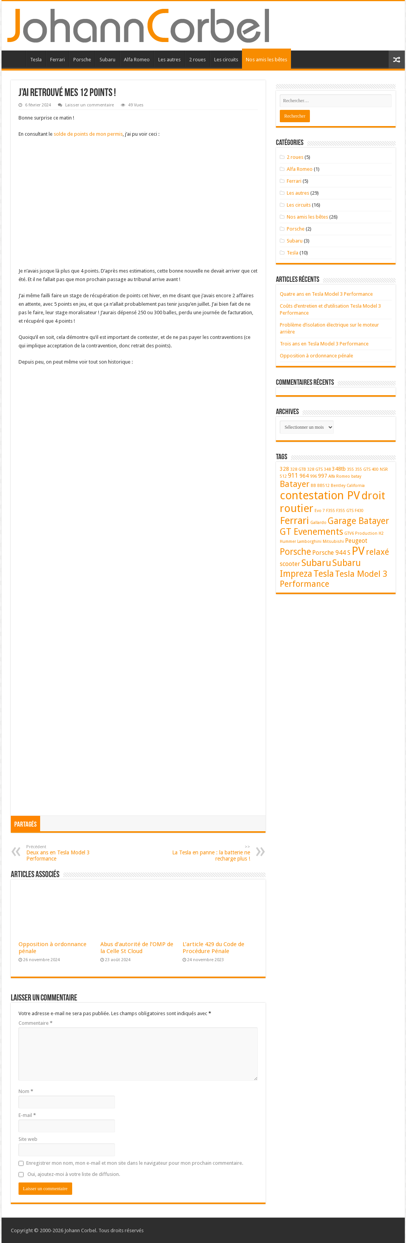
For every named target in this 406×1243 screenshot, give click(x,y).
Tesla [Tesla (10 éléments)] (323, 573)
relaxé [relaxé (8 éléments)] (377, 552)
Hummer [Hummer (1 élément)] (288, 541)
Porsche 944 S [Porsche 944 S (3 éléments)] (331, 552)
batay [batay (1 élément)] (356, 476)
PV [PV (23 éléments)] (358, 550)
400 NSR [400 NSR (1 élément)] (380, 469)
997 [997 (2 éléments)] (322, 476)
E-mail (27, 1115)
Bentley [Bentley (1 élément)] (338, 485)
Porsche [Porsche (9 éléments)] (295, 552)
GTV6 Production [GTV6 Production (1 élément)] (360, 533)
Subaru (107, 59)
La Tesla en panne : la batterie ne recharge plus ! (210, 853)
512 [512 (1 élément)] (283, 476)
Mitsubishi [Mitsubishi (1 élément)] (333, 541)
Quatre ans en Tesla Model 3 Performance (326, 294)
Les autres (169, 59)
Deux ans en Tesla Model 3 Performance (65, 853)
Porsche (82, 59)
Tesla (36, 59)
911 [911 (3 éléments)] (293, 475)
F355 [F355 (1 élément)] (330, 510)
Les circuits (226, 59)
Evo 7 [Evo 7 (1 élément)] (320, 510)
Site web (28, 1139)
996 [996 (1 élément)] (313, 476)
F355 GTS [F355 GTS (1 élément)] (345, 510)
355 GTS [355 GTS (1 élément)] (362, 469)
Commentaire (35, 1023)
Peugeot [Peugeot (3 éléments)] (356, 540)
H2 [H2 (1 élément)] (381, 533)
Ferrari (57, 59)
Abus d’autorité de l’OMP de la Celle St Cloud (136, 948)
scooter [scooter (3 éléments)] (290, 564)
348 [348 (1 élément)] (327, 469)
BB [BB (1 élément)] (313, 485)
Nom (26, 1091)
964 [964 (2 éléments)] (304, 476)
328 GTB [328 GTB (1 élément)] (298, 469)
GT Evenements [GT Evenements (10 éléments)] (311, 531)
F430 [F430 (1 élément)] (359, 510)
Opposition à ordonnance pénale (316, 356)
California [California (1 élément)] (356, 485)
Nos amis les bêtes (266, 59)
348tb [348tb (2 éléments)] (339, 469)
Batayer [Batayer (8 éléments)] (295, 484)
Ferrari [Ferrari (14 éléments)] (294, 520)
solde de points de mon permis (88, 134)
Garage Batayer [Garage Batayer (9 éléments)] (358, 521)
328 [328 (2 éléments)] (284, 469)
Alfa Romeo (137, 59)
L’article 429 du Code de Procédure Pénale (213, 948)
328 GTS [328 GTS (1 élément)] (315, 469)
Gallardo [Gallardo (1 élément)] (318, 522)
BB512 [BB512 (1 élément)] (323, 485)
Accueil (15, 59)
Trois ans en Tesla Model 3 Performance (324, 344)
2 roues (197, 59)
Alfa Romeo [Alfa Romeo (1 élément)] (339, 476)
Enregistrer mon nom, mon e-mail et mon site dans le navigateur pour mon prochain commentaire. (134, 1163)
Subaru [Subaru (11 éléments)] (316, 562)
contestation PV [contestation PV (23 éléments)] (320, 495)
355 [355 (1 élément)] (350, 469)
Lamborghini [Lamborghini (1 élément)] (309, 541)
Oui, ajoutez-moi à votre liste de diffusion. (69, 1174)
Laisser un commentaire (89, 105)
